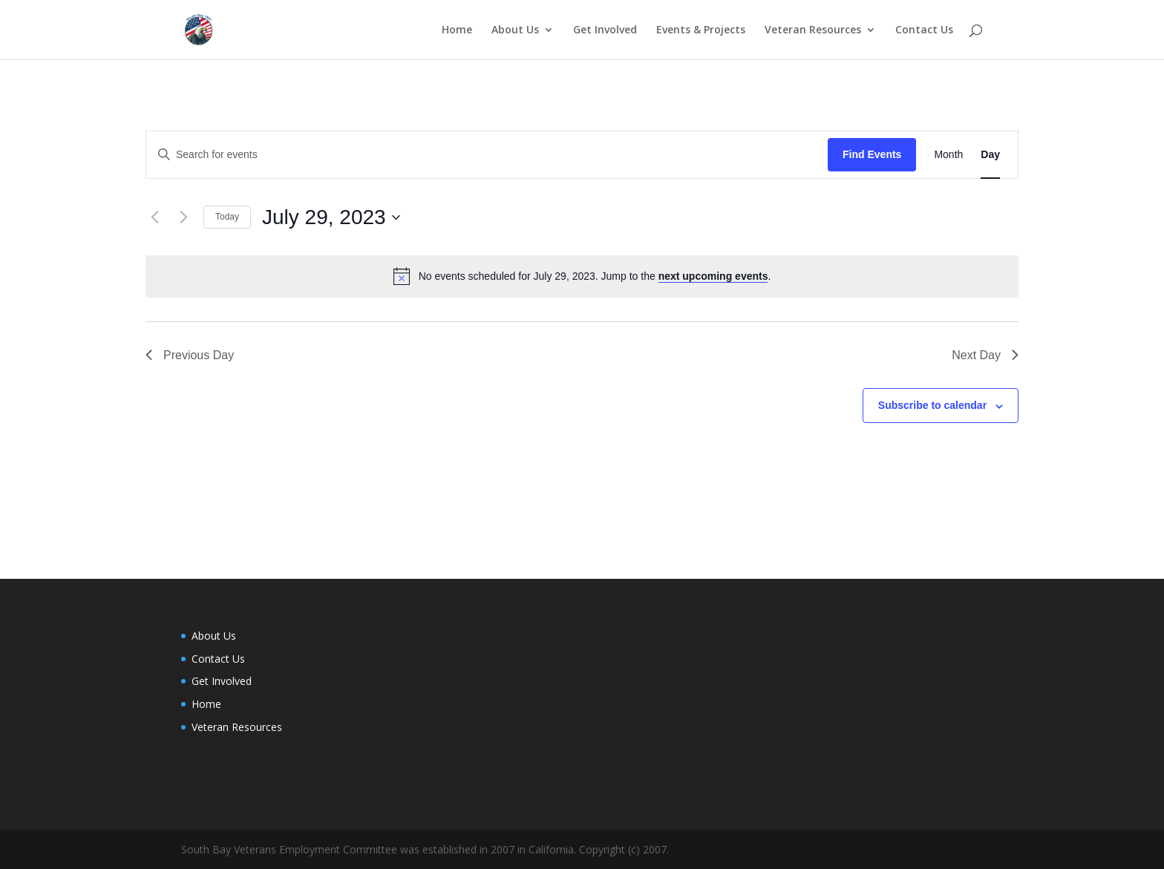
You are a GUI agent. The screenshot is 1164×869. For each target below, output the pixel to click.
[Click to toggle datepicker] (331, 217)
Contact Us (924, 30)
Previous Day (190, 355)
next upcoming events (713, 276)
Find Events (872, 154)
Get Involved (605, 30)
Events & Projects (700, 30)
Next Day (985, 355)
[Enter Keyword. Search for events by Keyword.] (487, 154)
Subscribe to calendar (932, 405)
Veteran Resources (813, 30)
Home (457, 30)
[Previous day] (154, 217)
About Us (515, 30)
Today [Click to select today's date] (227, 216)
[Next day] (183, 217)
